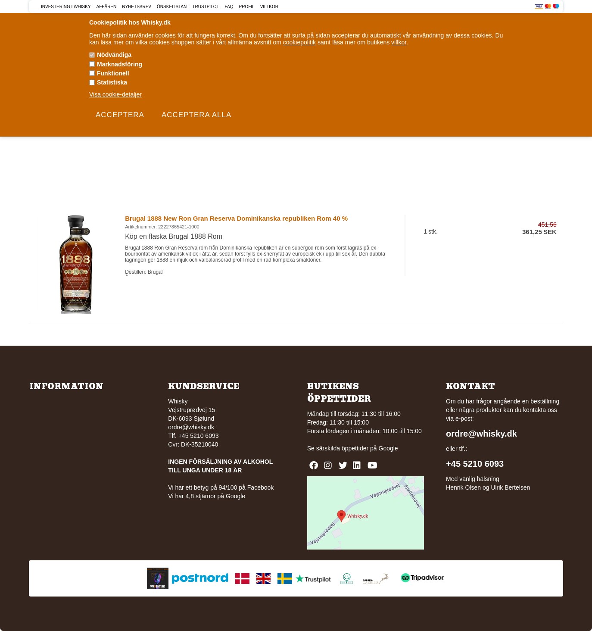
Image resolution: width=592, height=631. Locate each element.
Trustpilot (205, 6)
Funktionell (113, 73)
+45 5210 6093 (475, 463)
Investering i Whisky (66, 6)
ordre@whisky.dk (191, 427)
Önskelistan (172, 6)
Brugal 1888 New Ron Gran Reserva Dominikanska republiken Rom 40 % (236, 218)
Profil (247, 6)
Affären (107, 6)
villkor (398, 42)
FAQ (229, 6)
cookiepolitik (299, 42)
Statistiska (112, 82)
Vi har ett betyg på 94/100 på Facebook (221, 487)
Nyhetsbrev (136, 6)
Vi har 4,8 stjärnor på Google (206, 496)
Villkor (269, 6)
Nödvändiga (114, 54)
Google (388, 448)
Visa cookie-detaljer (115, 94)
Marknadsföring (119, 64)
